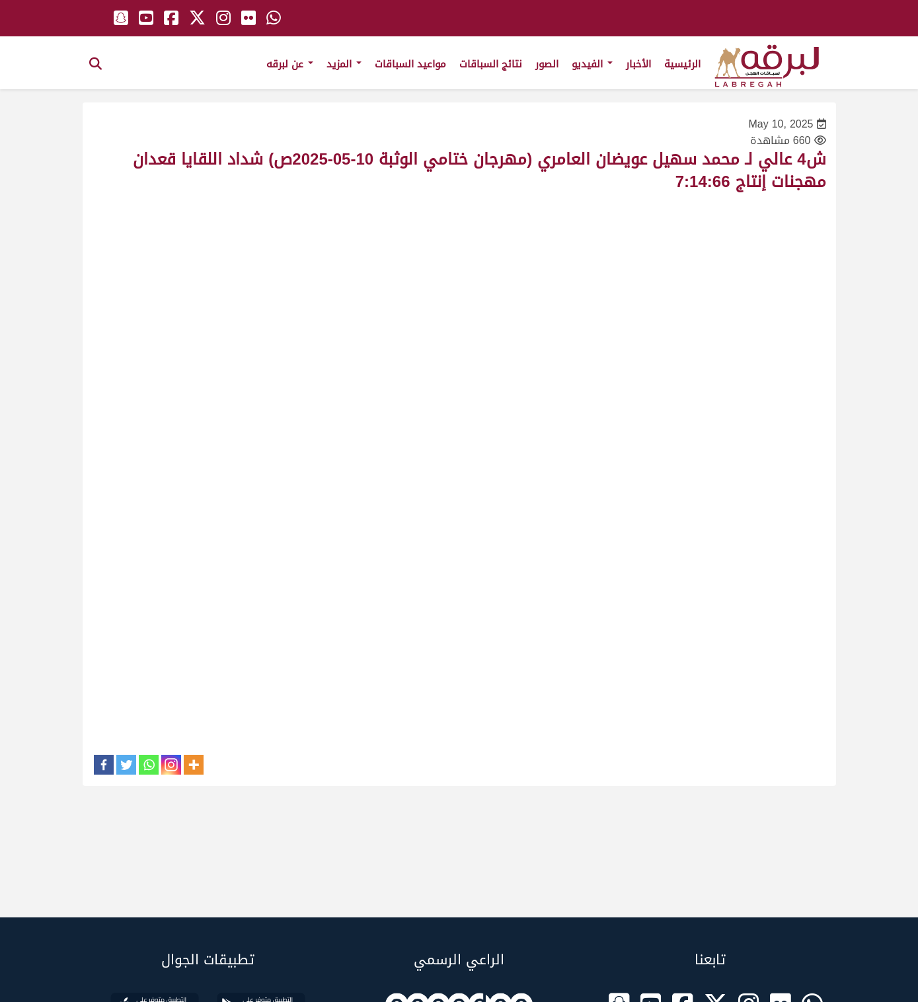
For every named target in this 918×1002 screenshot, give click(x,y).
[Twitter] (126, 765)
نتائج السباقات (490, 64)
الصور (546, 64)
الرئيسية (682, 64)
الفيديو (592, 64)
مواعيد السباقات (410, 64)
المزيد (344, 64)
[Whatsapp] (149, 765)
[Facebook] (104, 765)
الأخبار (638, 64)
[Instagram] (171, 765)
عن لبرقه (289, 64)
